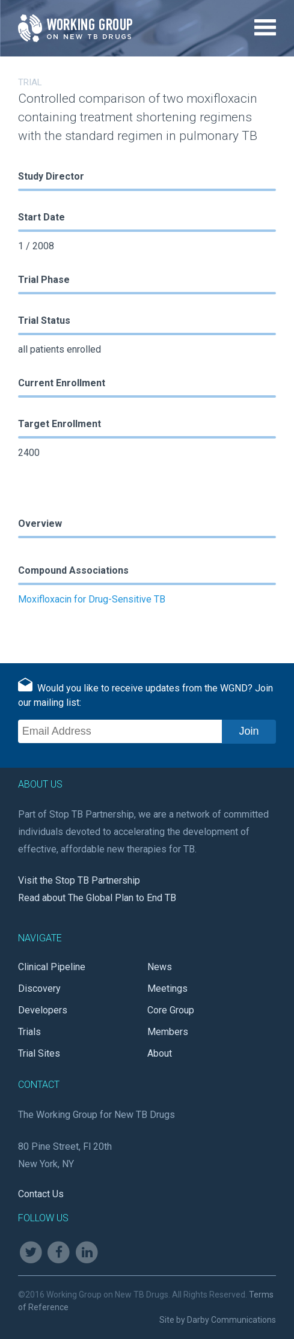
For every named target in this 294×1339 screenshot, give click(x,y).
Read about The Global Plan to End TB (97, 897)
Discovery (39, 988)
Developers (42, 1010)
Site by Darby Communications (217, 1320)
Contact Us (41, 1194)
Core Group (170, 1010)
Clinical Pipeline (51, 967)
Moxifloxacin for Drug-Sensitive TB (91, 599)
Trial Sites (39, 1053)
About (159, 1053)
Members (167, 1031)
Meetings (167, 988)
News (159, 967)
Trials (29, 1031)
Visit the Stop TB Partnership (79, 880)
